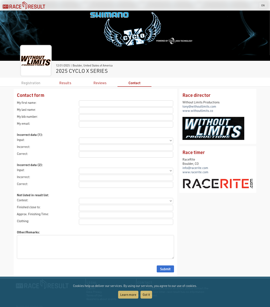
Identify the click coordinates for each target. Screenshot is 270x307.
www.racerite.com (195, 172)
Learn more (128, 294)
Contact (134, 83)
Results (65, 83)
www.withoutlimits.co (197, 110)
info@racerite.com (195, 168)
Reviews (100, 83)
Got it (146, 294)
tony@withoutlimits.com (199, 106)
